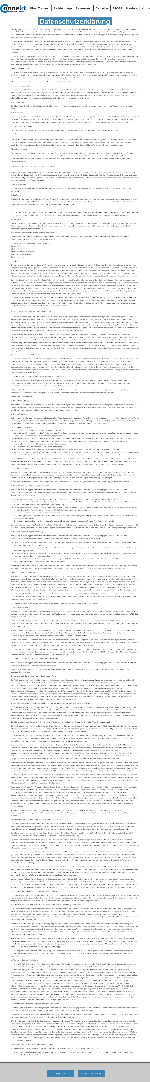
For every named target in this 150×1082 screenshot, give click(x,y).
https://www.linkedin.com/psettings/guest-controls (45, 879)
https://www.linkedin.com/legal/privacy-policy (36, 887)
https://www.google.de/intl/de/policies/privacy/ (98, 810)
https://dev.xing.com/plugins (21, 917)
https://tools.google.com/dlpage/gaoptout (26, 792)
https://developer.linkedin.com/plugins (29, 845)
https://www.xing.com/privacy (71, 951)
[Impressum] (60, 1073)
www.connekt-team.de (25, 252)
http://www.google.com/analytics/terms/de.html (29, 813)
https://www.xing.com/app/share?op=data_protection (81, 953)
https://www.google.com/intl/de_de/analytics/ (108, 813)
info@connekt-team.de (23, 254)
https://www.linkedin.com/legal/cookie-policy (66, 884)
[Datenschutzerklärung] (91, 1073)
